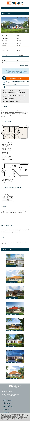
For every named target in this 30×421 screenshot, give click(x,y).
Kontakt (4, 410)
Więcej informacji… (17, 419)
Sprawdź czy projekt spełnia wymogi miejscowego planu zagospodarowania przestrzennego (14, 93)
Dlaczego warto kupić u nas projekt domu (12, 90)
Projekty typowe (6, 399)
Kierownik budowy (7, 403)
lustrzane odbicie (24, 65)
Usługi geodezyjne (7, 405)
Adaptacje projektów (7, 400)
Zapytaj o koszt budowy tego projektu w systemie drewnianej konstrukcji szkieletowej (14, 100)
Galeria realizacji (6, 409)
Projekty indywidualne (7, 402)
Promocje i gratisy (6, 412)
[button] (2, 24)
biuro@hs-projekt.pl (8, 391)
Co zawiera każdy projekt (8, 98)
